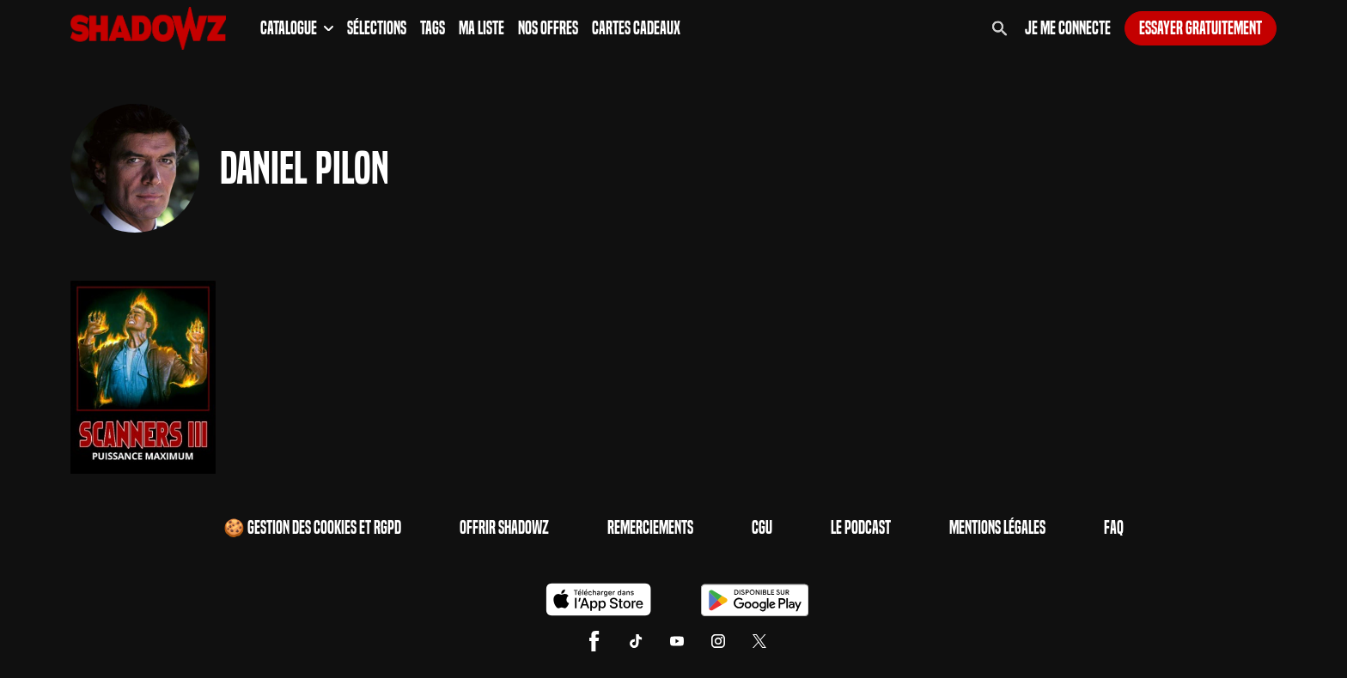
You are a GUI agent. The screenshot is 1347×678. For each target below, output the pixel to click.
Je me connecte (1068, 28)
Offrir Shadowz (504, 528)
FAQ (1114, 528)
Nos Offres (548, 28)
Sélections (376, 28)
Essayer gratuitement (1200, 28)
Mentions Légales (997, 528)
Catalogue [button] (296, 28)
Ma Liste (481, 28)
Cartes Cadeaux (636, 28)
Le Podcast (861, 528)
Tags (432, 28)
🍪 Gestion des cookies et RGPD (312, 528)
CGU (762, 528)
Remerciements (650, 528)
